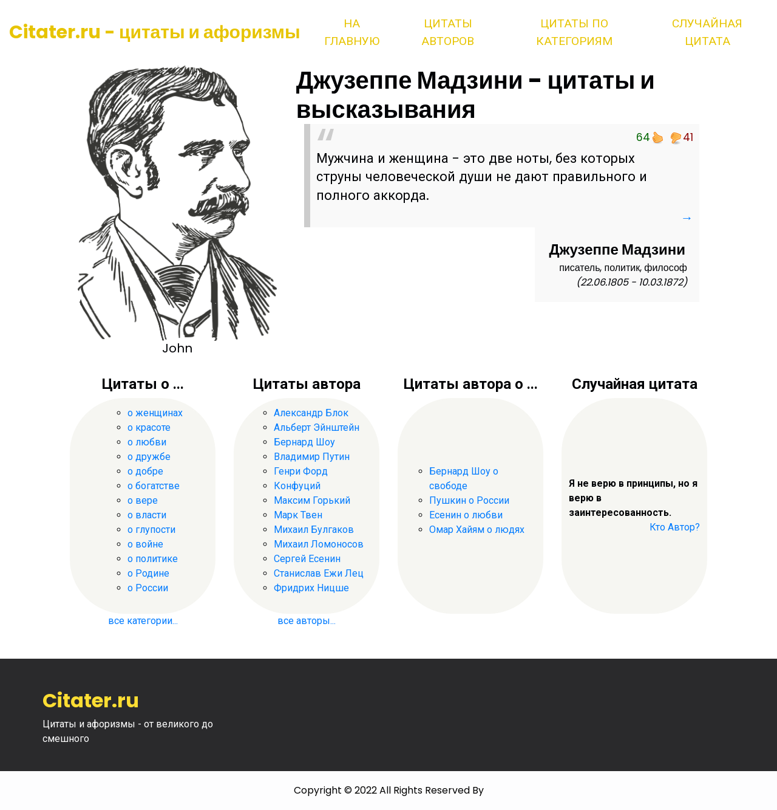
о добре (145, 471)
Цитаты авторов (447, 32)
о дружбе (149, 456)
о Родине (148, 573)
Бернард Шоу (304, 442)
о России (147, 588)
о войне (145, 544)
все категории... (143, 620)
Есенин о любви (466, 515)
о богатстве (153, 486)
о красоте (149, 427)
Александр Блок (311, 413)
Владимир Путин (312, 456)
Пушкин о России (469, 500)
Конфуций (297, 486)
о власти (146, 515)
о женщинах (155, 413)
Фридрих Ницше (311, 588)
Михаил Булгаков (314, 529)
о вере (142, 500)
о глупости (151, 529)
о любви (146, 442)
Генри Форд (301, 471)
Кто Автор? (675, 527)
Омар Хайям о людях (476, 529)
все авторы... (306, 620)
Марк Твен (298, 515)
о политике (152, 559)
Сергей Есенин (307, 559)
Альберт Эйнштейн (316, 427)
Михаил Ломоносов (319, 544)
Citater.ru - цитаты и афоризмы (154, 32)
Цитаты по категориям (574, 32)
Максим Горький (312, 500)
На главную (351, 32)
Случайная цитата (707, 32)
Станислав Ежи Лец (319, 573)
